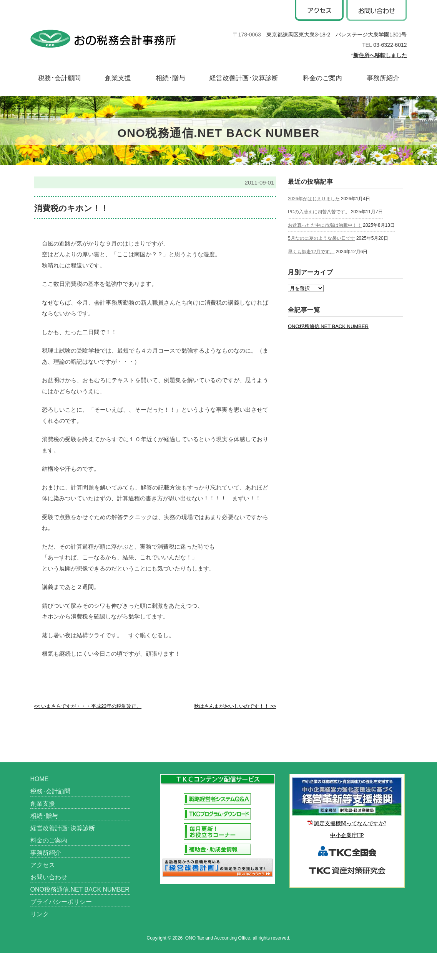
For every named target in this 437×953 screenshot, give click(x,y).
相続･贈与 (170, 78)
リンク (39, 914)
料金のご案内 (322, 78)
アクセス (42, 865)
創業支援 (118, 78)
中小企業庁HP (347, 835)
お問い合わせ (48, 877)
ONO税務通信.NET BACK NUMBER (328, 326)
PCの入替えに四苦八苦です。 (319, 211)
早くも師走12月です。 (311, 251)
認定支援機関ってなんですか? (350, 823)
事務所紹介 (383, 78)
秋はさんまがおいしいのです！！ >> (235, 706)
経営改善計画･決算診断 (243, 78)
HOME (39, 779)
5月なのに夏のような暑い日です (321, 238)
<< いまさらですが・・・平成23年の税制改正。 (88, 706)
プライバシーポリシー (61, 902)
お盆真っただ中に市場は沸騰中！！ (325, 225)
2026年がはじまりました (314, 198)
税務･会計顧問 (59, 78)
